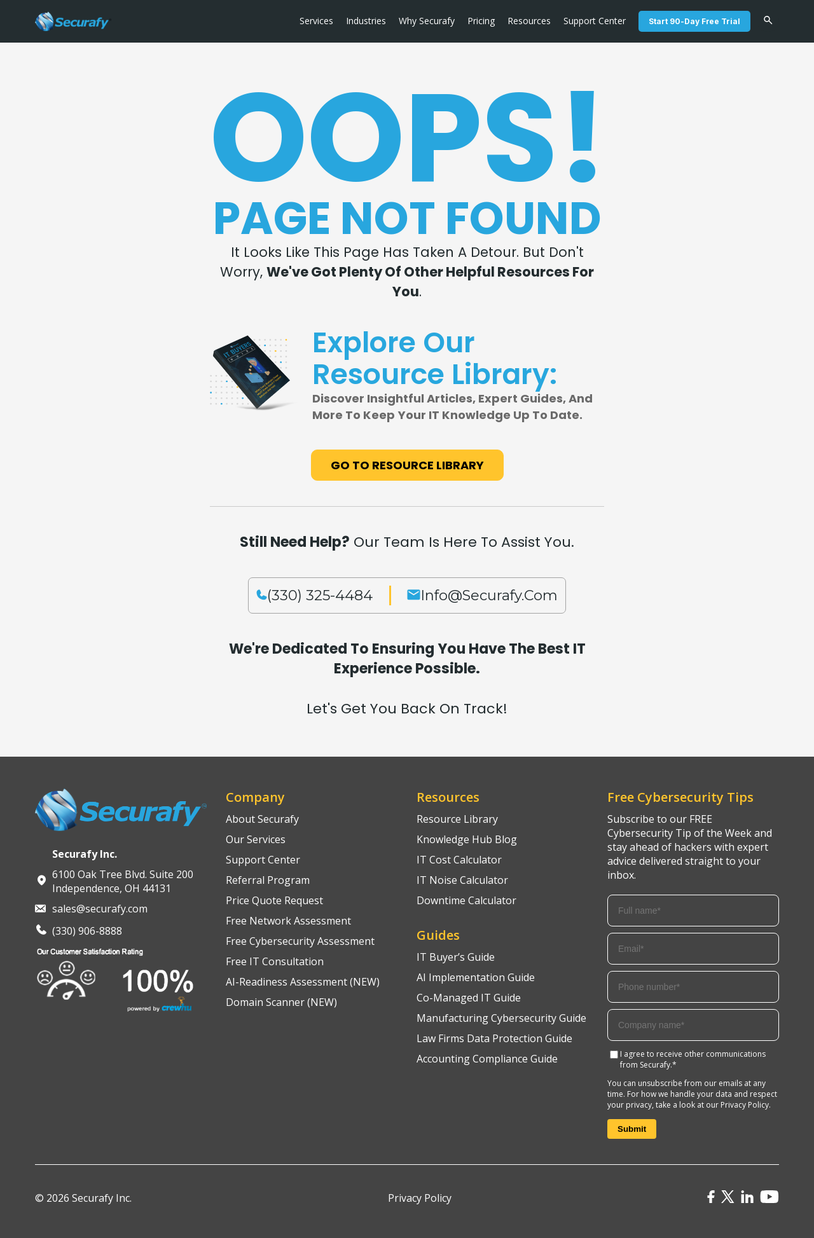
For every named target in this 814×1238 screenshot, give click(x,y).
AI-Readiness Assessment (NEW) (303, 982)
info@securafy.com (489, 595)
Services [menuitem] (316, 21)
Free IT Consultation (275, 961)
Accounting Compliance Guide (487, 1059)
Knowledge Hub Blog (467, 839)
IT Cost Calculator (459, 860)
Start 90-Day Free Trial (694, 21)
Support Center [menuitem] (594, 21)
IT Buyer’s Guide (456, 957)
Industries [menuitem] (366, 21)
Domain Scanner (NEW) (281, 1002)
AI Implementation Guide (476, 977)
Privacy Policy (745, 1104)
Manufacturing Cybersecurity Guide (501, 1018)
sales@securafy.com (100, 909)
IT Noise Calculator (462, 880)
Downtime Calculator (466, 900)
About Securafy (262, 819)
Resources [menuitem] (529, 21)
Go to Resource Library (407, 465)
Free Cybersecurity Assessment (300, 941)
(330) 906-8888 (87, 931)
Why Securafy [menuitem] (427, 21)
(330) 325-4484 (320, 595)
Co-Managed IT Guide (469, 998)
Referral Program (268, 880)
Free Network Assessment (288, 921)
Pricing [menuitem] (481, 21)
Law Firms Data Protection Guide (494, 1038)
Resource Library (457, 819)
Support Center (263, 860)
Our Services (256, 839)
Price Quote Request (274, 900)
